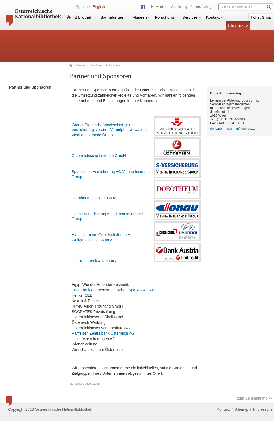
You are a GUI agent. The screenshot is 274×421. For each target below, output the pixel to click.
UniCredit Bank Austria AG (94, 261)
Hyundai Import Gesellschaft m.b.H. (101, 235)
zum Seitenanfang (254, 398)
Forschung (166, 17)
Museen (141, 17)
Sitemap (241, 409)
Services (192, 17)
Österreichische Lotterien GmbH (99, 156)
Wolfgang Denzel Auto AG (93, 240)
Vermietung (179, 7)
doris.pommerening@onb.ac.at (232, 128)
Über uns (238, 25)
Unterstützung (201, 7)
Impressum (262, 409)
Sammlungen (114, 17)
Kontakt (214, 17)
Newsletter (159, 7)
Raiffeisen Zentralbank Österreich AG (103, 333)
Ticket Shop (260, 17)
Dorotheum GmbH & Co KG (95, 198)
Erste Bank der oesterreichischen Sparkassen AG (113, 290)
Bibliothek (85, 17)
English (99, 7)
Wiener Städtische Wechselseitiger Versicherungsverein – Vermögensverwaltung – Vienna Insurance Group (111, 130)
